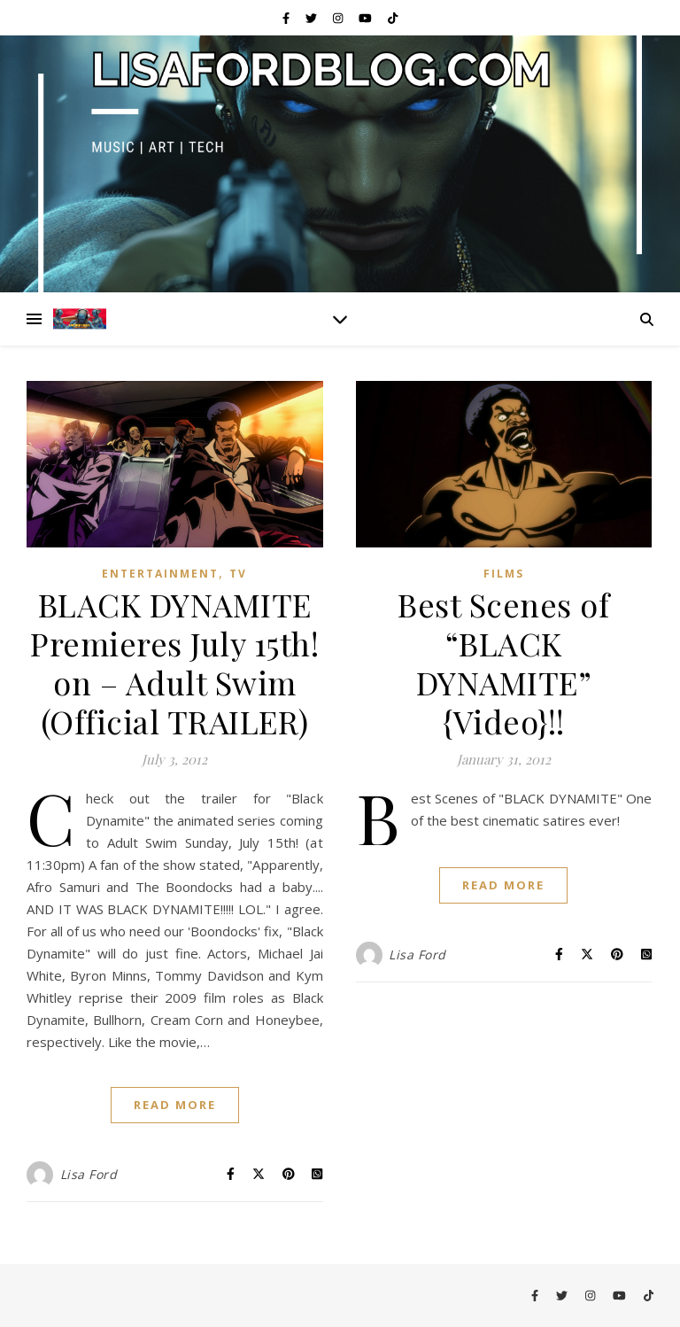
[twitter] (312, 18)
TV (238, 573)
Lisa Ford (89, 1174)
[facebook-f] (287, 18)
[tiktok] (393, 18)
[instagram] (339, 18)
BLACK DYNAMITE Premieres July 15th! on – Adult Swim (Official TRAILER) (174, 662)
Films (503, 573)
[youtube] (367, 18)
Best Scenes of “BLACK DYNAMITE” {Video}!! (503, 662)
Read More (175, 1105)
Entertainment (160, 573)
